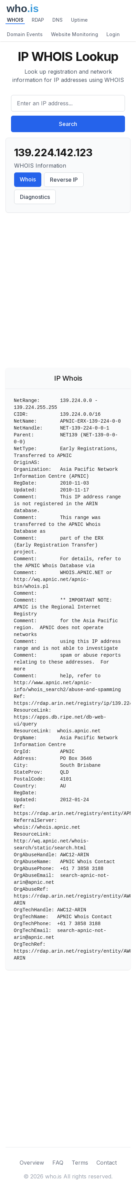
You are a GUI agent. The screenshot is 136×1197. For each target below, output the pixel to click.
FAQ (57, 1162)
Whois (28, 179)
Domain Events (25, 34)
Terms (80, 1162)
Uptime (79, 20)
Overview (32, 1162)
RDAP (38, 20)
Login (113, 34)
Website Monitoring (74, 34)
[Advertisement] (68, 292)
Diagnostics (35, 196)
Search (68, 123)
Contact (106, 1162)
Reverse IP (64, 179)
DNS (57, 20)
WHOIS (15, 20)
